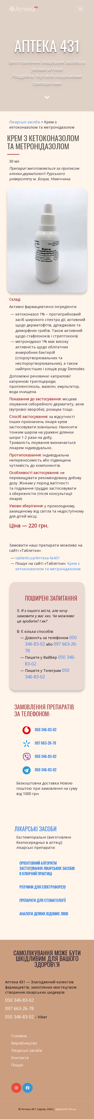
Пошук (17, 1065)
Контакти (20, 1057)
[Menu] (80, 9)
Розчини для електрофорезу (42, 887)
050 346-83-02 (45, 729)
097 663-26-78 (45, 743)
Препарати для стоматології (42, 900)
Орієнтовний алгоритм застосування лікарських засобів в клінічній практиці (47, 868)
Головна (19, 1035)
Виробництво (24, 1043)
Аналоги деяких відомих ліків (43, 913)
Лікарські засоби (24, 121)
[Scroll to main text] (47, 93)
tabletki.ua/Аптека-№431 (37, 557)
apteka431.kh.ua (65, 1109)
